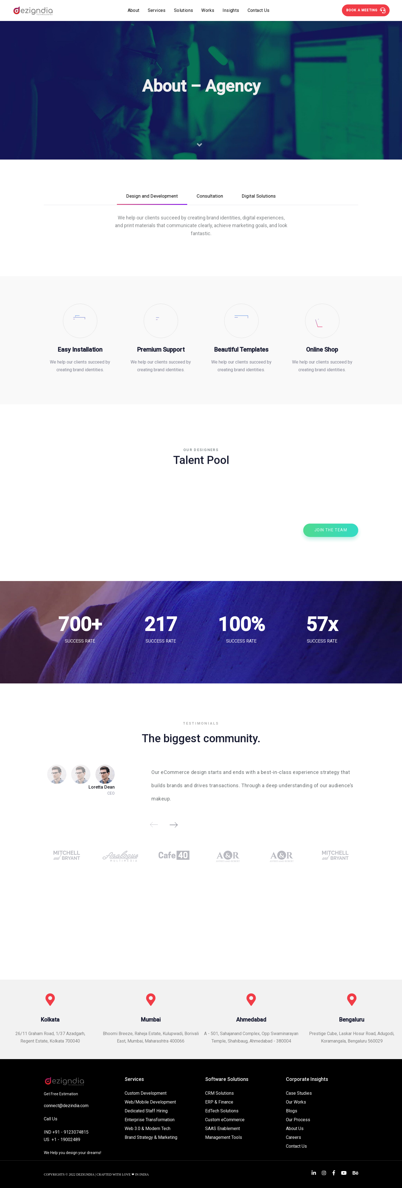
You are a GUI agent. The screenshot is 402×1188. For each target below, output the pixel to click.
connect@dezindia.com (66, 1105)
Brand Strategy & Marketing (151, 1137)
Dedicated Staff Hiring (146, 1110)
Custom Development (146, 1093)
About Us (295, 1128)
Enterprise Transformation (150, 1119)
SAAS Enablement (222, 1128)
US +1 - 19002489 (62, 1139)
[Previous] (154, 824)
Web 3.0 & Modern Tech (147, 1128)
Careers (293, 1137)
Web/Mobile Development (150, 1102)
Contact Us (296, 1146)
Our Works (296, 1102)
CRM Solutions (219, 1093)
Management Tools (223, 1137)
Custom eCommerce (225, 1119)
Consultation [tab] (210, 196)
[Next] (173, 824)
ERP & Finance (219, 1102)
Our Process (298, 1119)
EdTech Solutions (221, 1110)
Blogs (291, 1110)
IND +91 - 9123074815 (66, 1132)
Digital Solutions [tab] (259, 196)
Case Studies (299, 1093)
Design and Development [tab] (152, 196)
